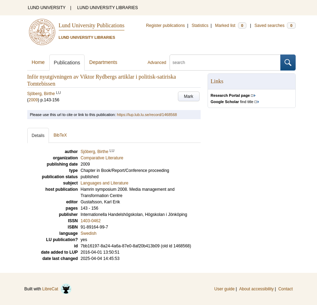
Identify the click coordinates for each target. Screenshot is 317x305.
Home (38, 62)
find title (232, 102)
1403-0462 (91, 220)
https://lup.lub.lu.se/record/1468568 (147, 114)
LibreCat (57, 289)
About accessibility (256, 288)
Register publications (165, 25)
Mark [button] (188, 96)
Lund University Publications (91, 25)
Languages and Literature (105, 183)
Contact (285, 288)
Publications (67, 62)
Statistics (200, 25)
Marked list (230, 25)
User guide (224, 288)
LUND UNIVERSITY (47, 7)
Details (38, 135)
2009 (33, 99)
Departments (103, 62)
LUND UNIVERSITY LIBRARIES (107, 7)
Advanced (156, 62)
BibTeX (60, 135)
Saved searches (275, 25)
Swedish (88, 233)
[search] (225, 63)
